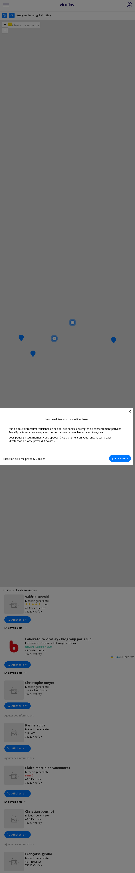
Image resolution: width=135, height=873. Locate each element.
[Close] (129, 411)
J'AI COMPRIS (120, 458)
